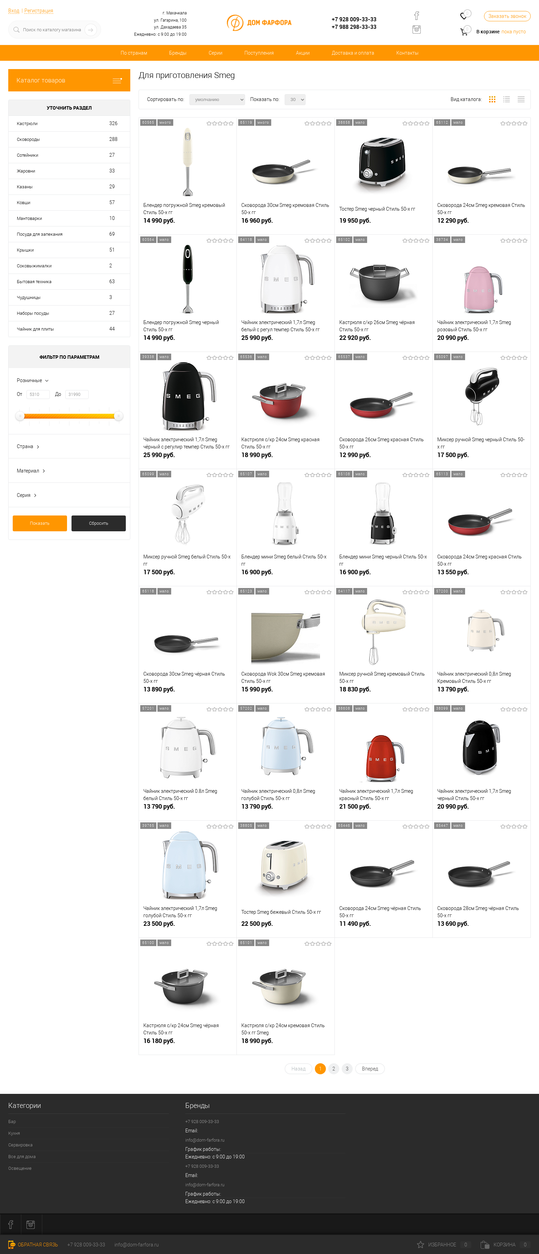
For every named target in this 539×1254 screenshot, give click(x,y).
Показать (40, 523)
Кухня (14, 1133)
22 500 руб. (285, 926)
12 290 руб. (481, 223)
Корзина (506, 1244)
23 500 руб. (187, 926)
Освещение (20, 1168)
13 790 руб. (481, 692)
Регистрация (38, 10)
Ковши (23, 202)
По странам (134, 53)
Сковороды (28, 139)
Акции (303, 53)
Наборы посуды (33, 313)
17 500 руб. (481, 457)
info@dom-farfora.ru (204, 1140)
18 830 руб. (383, 692)
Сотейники (27, 155)
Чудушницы (29, 297)
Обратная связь (33, 1244)
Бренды (178, 53)
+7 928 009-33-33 (354, 19)
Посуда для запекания (40, 234)
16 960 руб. (285, 223)
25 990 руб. (285, 340)
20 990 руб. (481, 340)
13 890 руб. (187, 692)
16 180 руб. (187, 1043)
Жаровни (26, 171)
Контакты (407, 53)
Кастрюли (27, 123)
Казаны (25, 186)
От (19, 394)
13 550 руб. (481, 574)
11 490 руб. (383, 926)
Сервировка (20, 1144)
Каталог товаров (69, 80)
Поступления (259, 53)
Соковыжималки (34, 265)
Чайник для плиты (35, 329)
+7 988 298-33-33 (354, 27)
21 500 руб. (383, 809)
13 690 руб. (481, 926)
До (58, 394)
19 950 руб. (383, 223)
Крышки (25, 250)
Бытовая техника (34, 281)
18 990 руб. (285, 457)
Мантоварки (29, 218)
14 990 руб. (187, 223)
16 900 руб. (285, 574)
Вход (13, 10)
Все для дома (22, 1156)
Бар (12, 1121)
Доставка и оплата (353, 53)
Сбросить (98, 523)
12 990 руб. (383, 457)
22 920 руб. (383, 340)
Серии (215, 53)
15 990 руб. (285, 692)
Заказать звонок (507, 16)
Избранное (444, 1244)
